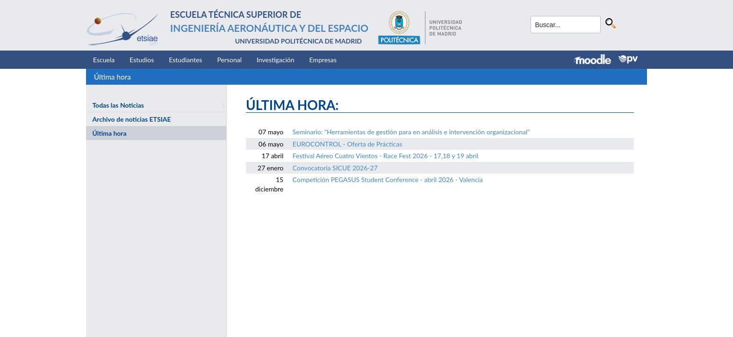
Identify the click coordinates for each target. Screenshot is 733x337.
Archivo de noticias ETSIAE (131, 119)
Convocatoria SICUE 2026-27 (335, 168)
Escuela (104, 60)
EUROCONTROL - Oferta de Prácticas (347, 144)
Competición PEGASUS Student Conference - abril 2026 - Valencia (388, 179)
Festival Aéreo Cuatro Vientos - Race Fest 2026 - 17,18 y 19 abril (385, 156)
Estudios (141, 60)
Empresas (323, 60)
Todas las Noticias (118, 105)
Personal (229, 60)
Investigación (276, 60)
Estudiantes (185, 60)
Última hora (112, 77)
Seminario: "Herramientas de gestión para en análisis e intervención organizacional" (411, 132)
